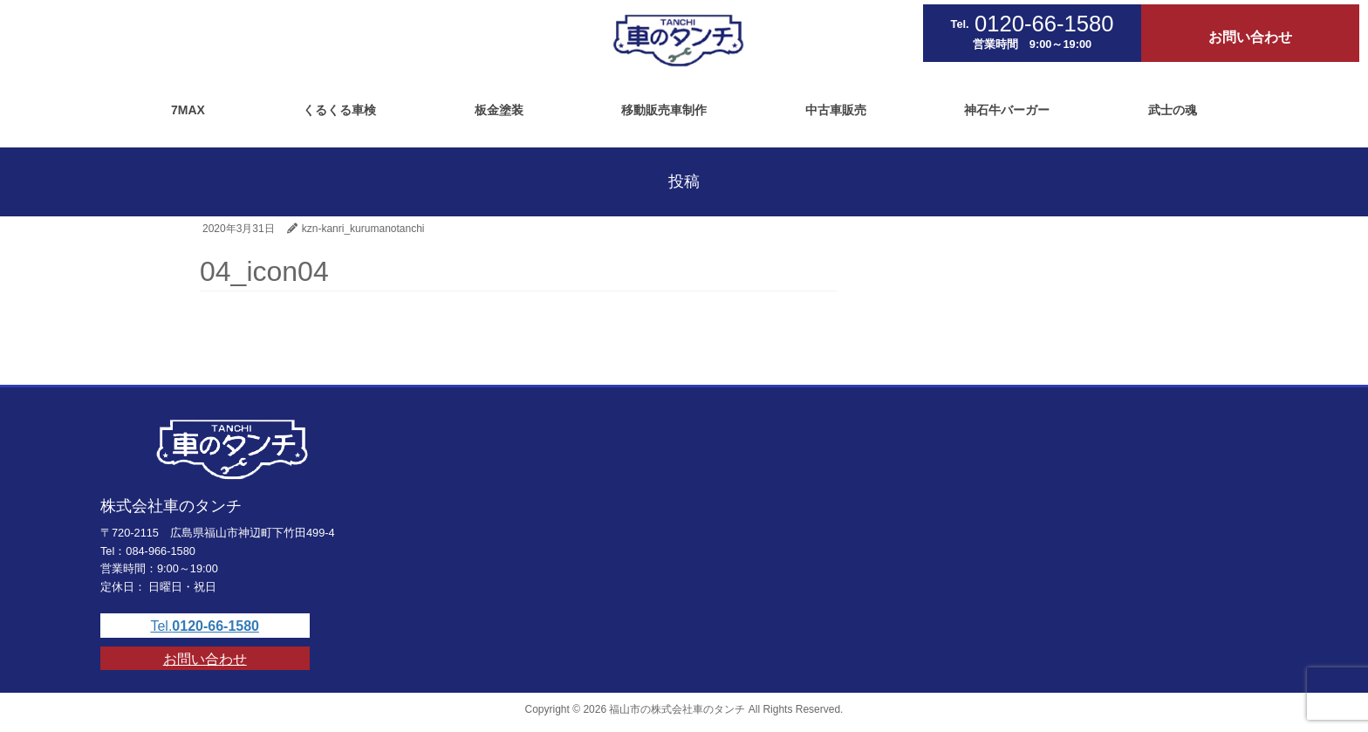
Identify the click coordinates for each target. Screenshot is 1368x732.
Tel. (204, 626)
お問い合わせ (205, 659)
